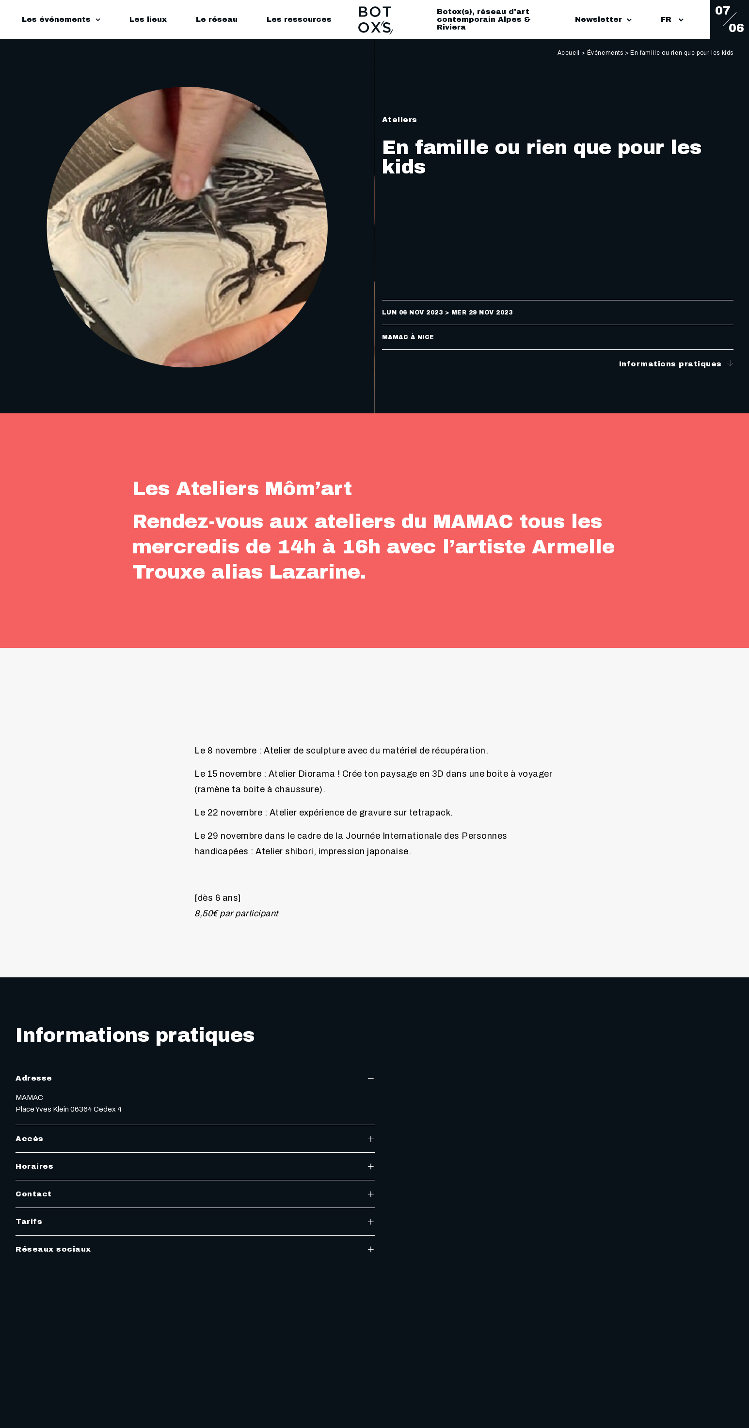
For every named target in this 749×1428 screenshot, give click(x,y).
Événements (605, 52)
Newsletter (603, 19)
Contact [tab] (195, 1194)
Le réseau (217, 19)
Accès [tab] (195, 1139)
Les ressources (299, 19)
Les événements (56, 19)
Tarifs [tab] (195, 1221)
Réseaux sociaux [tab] (195, 1249)
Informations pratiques (676, 364)
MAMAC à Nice (408, 337)
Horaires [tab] (195, 1166)
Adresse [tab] (195, 1078)
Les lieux (148, 19)
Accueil (569, 52)
